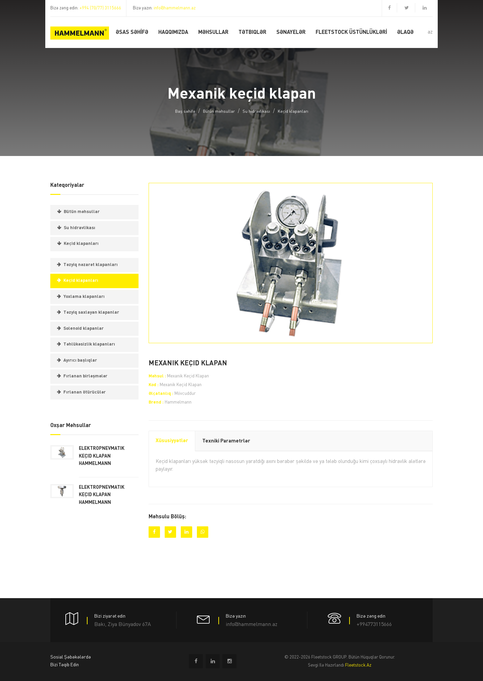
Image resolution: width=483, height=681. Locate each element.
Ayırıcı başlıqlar (80, 360)
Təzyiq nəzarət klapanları (90, 265)
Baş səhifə (185, 112)
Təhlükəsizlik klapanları (89, 344)
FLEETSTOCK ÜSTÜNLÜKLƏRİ (351, 32)
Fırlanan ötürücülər (84, 392)
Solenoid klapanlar (83, 328)
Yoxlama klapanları (84, 297)
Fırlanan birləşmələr (85, 376)
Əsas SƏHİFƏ (132, 32)
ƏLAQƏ (405, 32)
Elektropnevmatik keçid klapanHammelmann (101, 456)
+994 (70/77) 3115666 (100, 8)
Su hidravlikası (256, 112)
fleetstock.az (358, 665)
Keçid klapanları (293, 112)
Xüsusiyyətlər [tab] (172, 440)
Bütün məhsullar (219, 112)
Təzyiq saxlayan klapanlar (91, 312)
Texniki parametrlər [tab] (226, 441)
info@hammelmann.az (175, 8)
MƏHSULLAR (213, 32)
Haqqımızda (173, 32)
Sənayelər (291, 32)
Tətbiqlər (252, 32)
